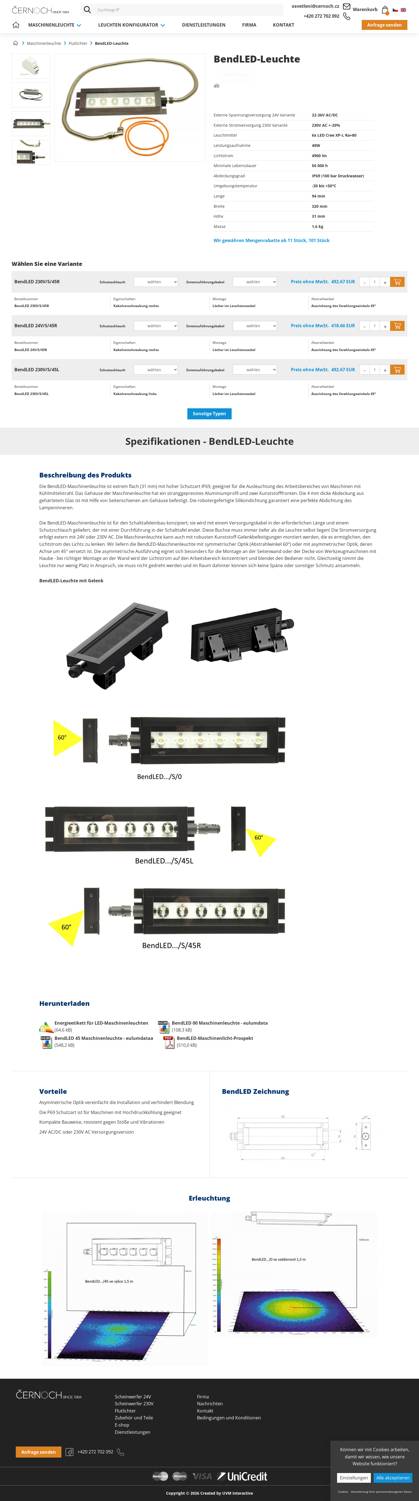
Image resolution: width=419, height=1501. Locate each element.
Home (16, 25)
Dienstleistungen (204, 25)
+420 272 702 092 (321, 16)
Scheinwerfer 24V (133, 1397)
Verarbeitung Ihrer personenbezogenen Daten (381, 1492)
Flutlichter (125, 1411)
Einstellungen (354, 1478)
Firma (249, 25)
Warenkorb (371, 8)
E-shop (122, 1425)
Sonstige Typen (209, 414)
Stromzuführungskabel (205, 282)
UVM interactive (237, 1493)
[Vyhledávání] (188, 9)
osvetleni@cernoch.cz (315, 6)
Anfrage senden (384, 25)
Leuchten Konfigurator (131, 25)
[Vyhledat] (87, 10)
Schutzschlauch (112, 282)
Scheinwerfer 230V (134, 1404)
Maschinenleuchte (55, 25)
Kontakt (283, 25)
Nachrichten (210, 1404)
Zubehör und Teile (134, 1418)
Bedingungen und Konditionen (229, 1418)
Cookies (343, 1492)
